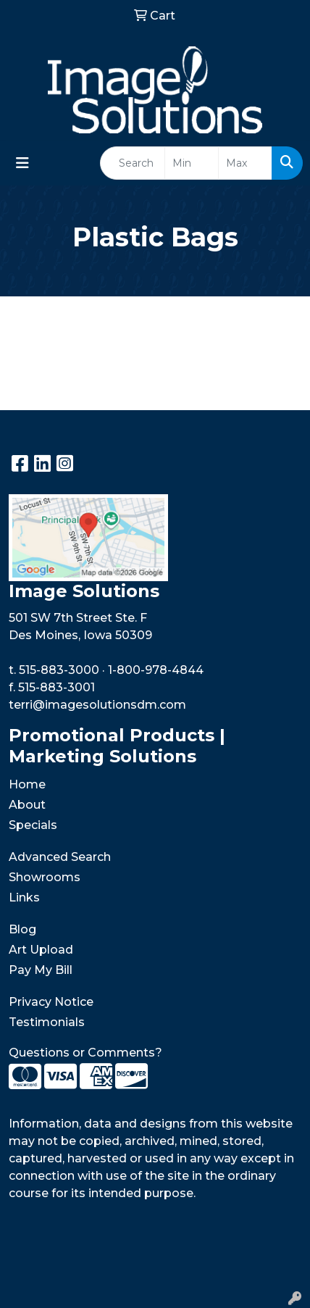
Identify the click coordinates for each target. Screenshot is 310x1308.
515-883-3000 (59, 670)
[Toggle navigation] (22, 163)
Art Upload (41, 950)
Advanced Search (60, 857)
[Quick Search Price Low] (191, 163)
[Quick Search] (132, 163)
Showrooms (44, 877)
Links (24, 897)
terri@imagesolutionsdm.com (97, 705)
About (27, 805)
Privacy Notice (51, 1002)
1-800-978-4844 (156, 670)
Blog (22, 929)
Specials (33, 825)
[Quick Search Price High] (245, 163)
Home (27, 784)
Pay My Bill (40, 970)
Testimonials (47, 1022)
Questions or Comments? (85, 1052)
